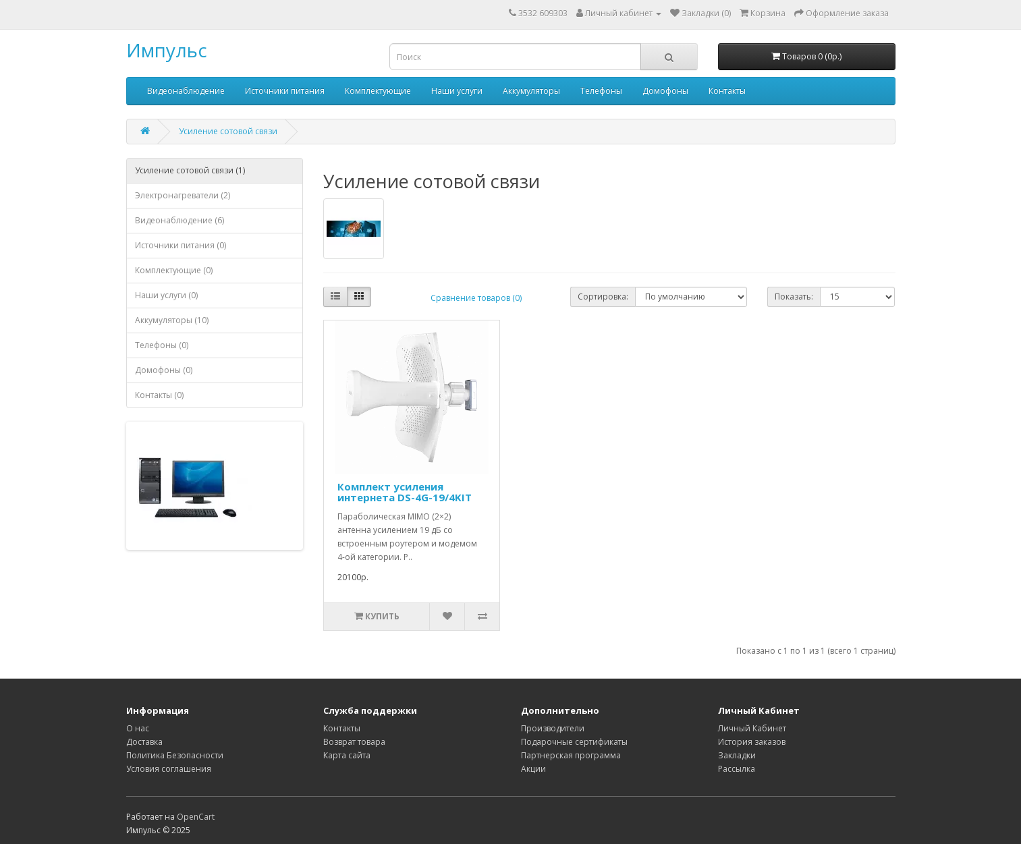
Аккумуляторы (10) (172, 320)
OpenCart (196, 816)
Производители (552, 728)
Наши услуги (456, 90)
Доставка (144, 742)
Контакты (727, 90)
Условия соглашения (168, 769)
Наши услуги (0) (166, 295)
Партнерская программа (571, 755)
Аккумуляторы (531, 90)
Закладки (737, 755)
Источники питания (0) (180, 245)
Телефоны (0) (161, 345)
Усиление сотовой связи (228, 131)
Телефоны (601, 90)
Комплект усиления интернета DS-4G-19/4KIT (404, 492)
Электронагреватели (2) (182, 195)
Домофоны (665, 90)
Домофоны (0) (163, 370)
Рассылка (736, 769)
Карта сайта (346, 755)
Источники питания (285, 90)
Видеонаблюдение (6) (179, 220)
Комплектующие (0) (174, 270)
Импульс (166, 50)
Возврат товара (354, 742)
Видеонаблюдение (186, 90)
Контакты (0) (159, 395)
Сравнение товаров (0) (476, 298)
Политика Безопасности (174, 755)
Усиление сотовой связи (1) (190, 170)
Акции (533, 769)
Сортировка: (603, 296)
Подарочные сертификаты (574, 742)
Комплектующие (378, 90)
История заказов (751, 742)
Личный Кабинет (752, 728)
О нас (137, 728)
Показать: (794, 296)
